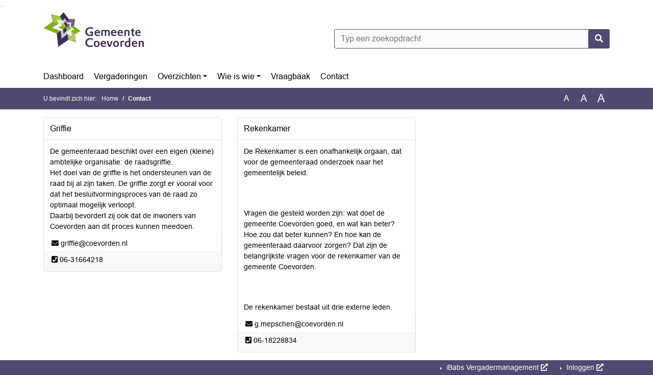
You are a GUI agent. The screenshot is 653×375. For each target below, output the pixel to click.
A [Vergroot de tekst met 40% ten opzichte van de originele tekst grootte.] (601, 98)
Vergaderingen (120, 76)
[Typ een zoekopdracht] (472, 39)
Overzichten (179, 76)
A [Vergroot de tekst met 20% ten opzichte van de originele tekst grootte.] (584, 98)
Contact (334, 76)
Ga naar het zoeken (1, 6)
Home (110, 98)
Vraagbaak (290, 76)
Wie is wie (236, 76)
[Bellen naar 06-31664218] (81, 259)
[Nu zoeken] (599, 39)
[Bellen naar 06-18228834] (275, 340)
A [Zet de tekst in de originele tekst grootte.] (566, 98)
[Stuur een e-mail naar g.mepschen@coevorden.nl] (299, 324)
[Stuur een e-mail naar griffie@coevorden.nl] (94, 243)
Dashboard (63, 76)
